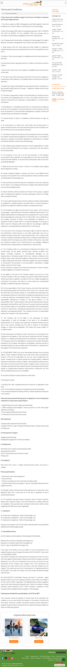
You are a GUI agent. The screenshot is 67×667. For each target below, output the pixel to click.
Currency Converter (59, 658)
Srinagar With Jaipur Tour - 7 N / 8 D (57, 44)
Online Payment (47, 658)
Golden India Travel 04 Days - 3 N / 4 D (57, 20)
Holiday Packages (45, 656)
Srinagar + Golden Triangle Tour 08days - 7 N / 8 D (57, 76)
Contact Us (51, 660)
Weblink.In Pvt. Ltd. (19, 665)
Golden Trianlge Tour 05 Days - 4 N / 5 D (57, 31)
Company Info (34, 656)
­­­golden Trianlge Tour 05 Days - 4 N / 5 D (57, 57)
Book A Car (36, 638)
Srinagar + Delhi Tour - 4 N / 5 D (56, 70)
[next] (46, 631)
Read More (13, 641)
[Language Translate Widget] (8, 653)
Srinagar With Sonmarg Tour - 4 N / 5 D (57, 38)
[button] (58, 99)
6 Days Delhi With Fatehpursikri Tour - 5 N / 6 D (57, 64)
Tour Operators (13, 638)
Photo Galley (25, 658)
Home (3, 13)
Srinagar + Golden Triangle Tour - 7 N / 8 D (57, 50)
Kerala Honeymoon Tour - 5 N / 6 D (57, 25)
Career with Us (60, 656)
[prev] (3, 631)
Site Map (58, 660)
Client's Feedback (36, 658)
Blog (53, 656)
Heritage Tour (56, 16)
